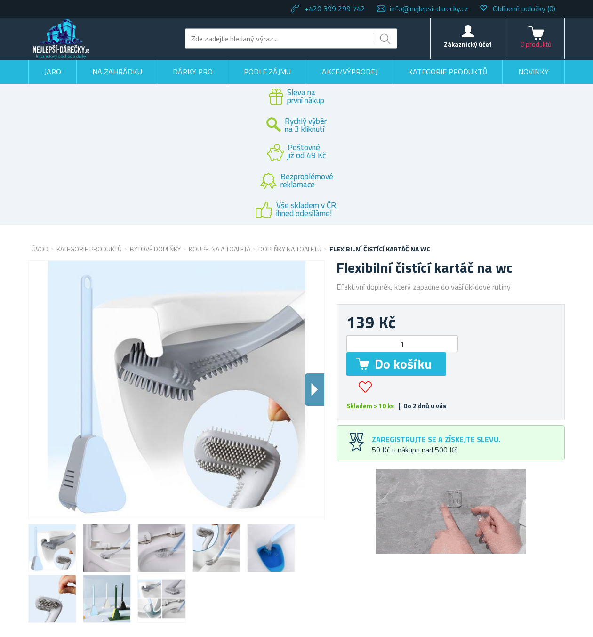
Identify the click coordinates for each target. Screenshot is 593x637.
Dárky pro (193, 71)
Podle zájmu (267, 71)
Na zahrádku (117, 71)
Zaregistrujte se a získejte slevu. (436, 439)
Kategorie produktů (447, 71)
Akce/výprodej (349, 71)
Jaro (52, 71)
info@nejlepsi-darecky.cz (429, 8)
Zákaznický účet (468, 44)
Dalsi (314, 389)
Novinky (533, 71)
